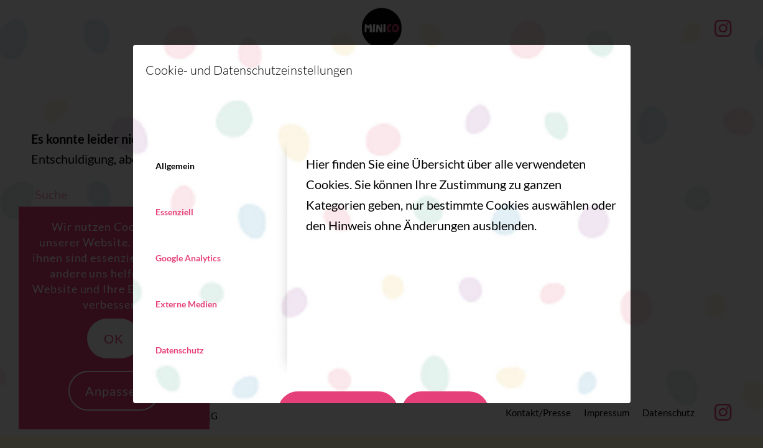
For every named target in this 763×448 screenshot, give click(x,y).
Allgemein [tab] (175, 166)
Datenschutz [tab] (179, 350)
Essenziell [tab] (174, 212)
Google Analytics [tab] (188, 258)
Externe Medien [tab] (186, 304)
